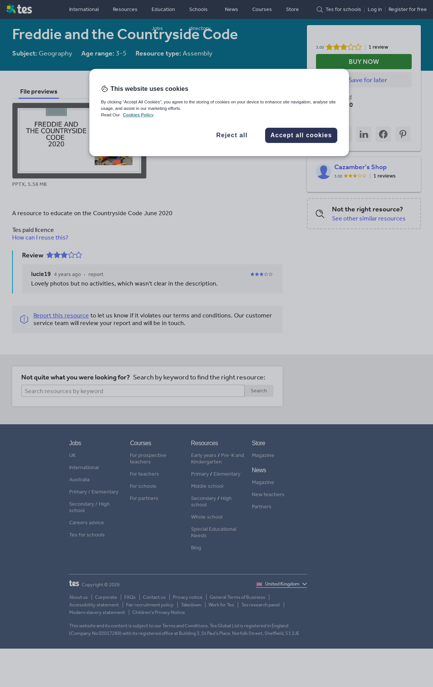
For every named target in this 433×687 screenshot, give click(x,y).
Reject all (232, 135)
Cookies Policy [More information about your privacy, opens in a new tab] (138, 115)
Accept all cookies (301, 135)
